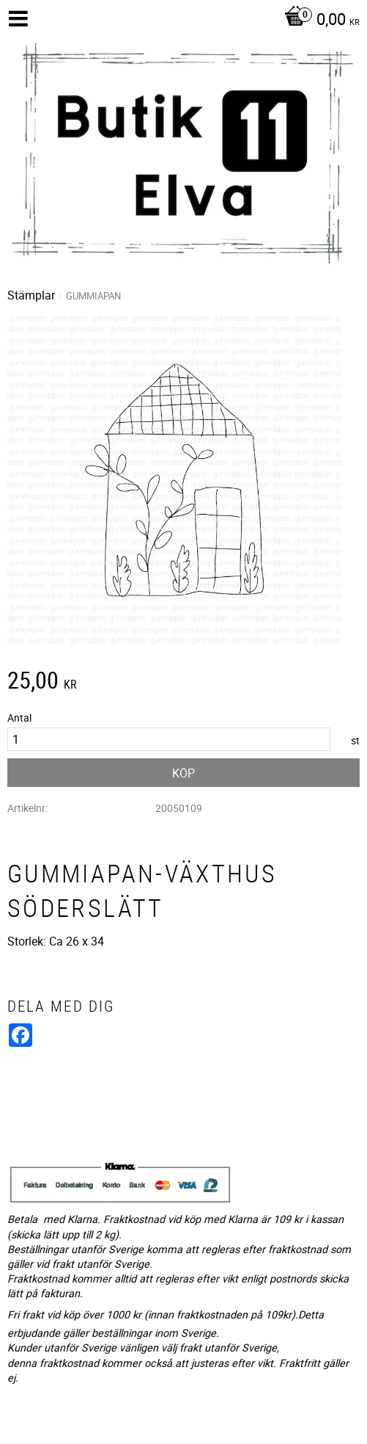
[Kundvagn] (318, 20)
